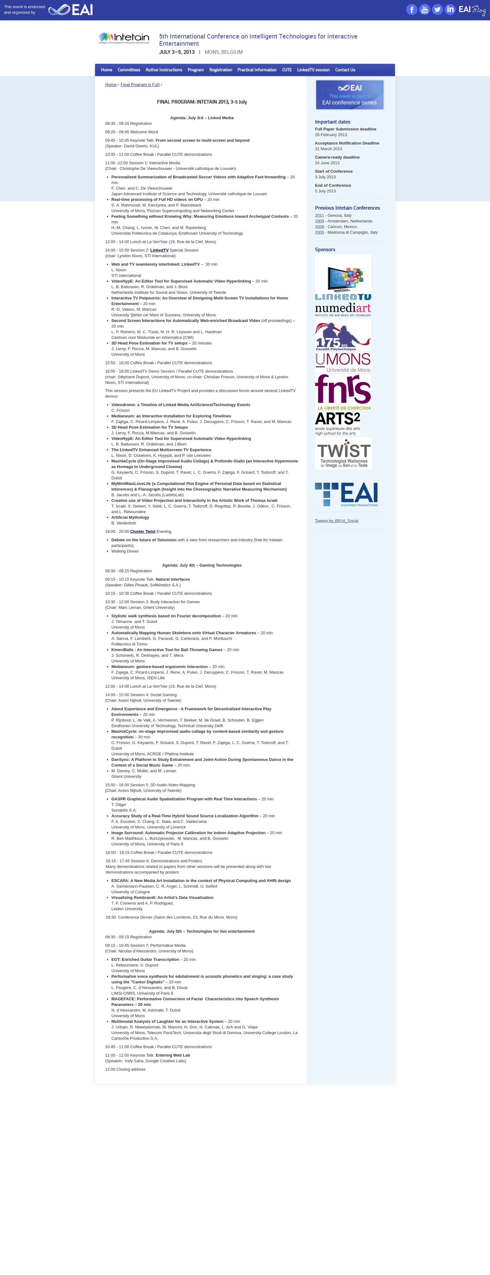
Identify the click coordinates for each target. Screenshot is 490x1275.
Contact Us (345, 70)
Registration (220, 70)
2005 (319, 232)
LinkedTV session (313, 70)
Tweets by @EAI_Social (336, 520)
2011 (319, 215)
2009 (319, 221)
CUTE (287, 70)
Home (106, 70)
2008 (319, 226)
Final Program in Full (140, 85)
